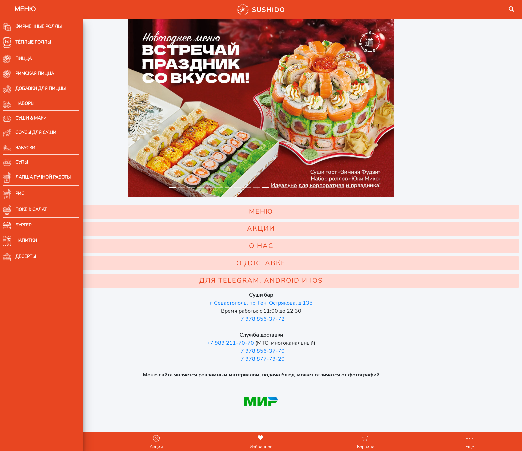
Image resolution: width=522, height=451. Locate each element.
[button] (93, 9)
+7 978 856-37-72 (302, 319)
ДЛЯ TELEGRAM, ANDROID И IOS (302, 280)
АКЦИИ (303, 228)
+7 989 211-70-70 (272, 343)
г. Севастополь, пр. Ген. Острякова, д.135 (302, 303)
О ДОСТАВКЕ (302, 263)
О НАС (303, 245)
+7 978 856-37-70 (302, 351)
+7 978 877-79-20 (302, 359)
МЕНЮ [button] (303, 211)
